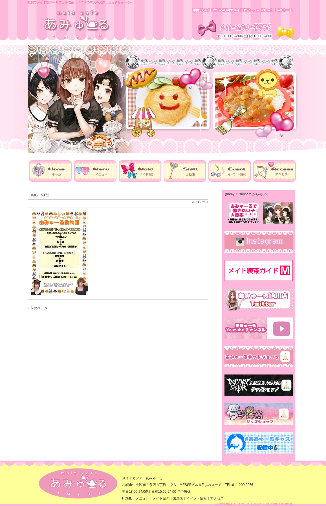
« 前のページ (37, 308)
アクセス (217, 498)
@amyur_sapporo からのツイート (250, 194)
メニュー (142, 498)
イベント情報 (196, 498)
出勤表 (178, 498)
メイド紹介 (161, 498)
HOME (127, 498)
